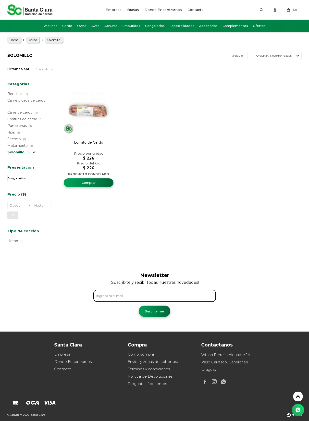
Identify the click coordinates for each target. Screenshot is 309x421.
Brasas (133, 10)
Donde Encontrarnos (163, 10)
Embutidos (131, 26)
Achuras (110, 26)
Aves (95, 26)
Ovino (82, 26)
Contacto (195, 10)
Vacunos (50, 26)
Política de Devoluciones (150, 376)
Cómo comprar (141, 354)
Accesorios (208, 26)
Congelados (155, 26)
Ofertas (259, 26)
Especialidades (182, 26)
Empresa (114, 10)
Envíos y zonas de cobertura (153, 361)
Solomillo (42, 69)
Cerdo (67, 26)
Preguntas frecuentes (147, 383)
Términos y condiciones (149, 369)
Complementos (235, 26)
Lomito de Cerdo (88, 142)
